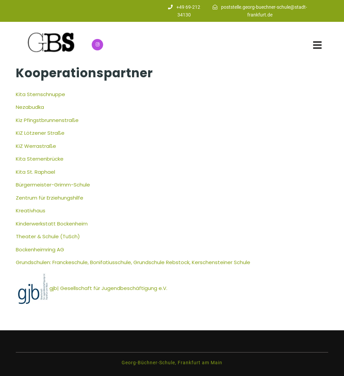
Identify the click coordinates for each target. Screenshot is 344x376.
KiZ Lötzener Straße (40, 132)
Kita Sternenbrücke (39, 158)
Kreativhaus (30, 210)
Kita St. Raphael (35, 171)
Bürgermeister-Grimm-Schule (53, 184)
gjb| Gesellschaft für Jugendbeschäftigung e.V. (108, 288)
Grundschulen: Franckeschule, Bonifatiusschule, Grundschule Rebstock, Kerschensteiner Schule (134, 262)
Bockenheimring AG (40, 249)
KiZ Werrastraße (36, 146)
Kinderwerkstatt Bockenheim (52, 223)
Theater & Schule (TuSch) (48, 236)
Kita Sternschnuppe (40, 94)
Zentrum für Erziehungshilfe (49, 197)
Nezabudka (30, 107)
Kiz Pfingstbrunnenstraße (47, 120)
